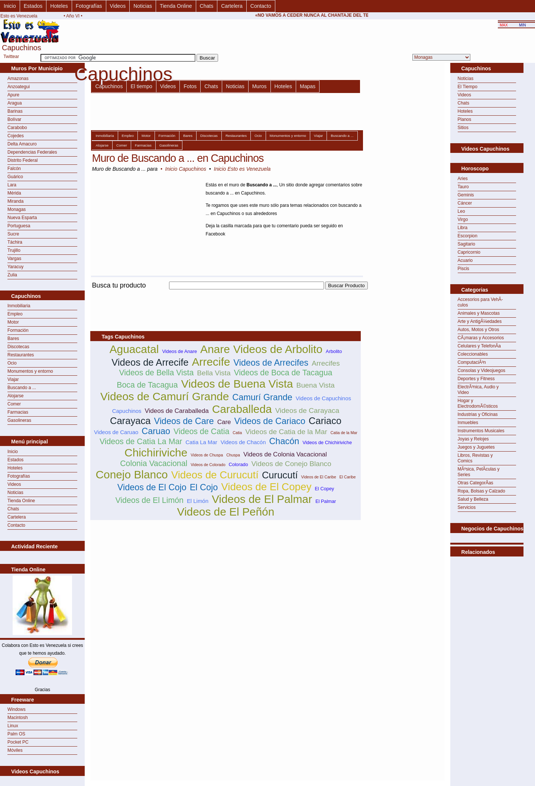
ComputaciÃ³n (472, 362)
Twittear (11, 56)
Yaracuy (15, 266)
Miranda (15, 201)
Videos (118, 6)
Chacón (284, 441)
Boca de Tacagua (147, 385)
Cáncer (465, 203)
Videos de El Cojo (152, 487)
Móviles (15, 750)
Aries (463, 178)
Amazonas (18, 78)
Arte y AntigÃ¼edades (480, 321)
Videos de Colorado (208, 464)
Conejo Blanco (131, 474)
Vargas (14, 258)
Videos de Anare (179, 351)
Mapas (307, 86)
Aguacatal (134, 349)
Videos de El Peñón (226, 512)
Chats (207, 6)
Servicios (467, 507)
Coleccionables (473, 354)
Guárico (15, 176)
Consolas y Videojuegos (482, 370)
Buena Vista (315, 385)
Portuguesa (18, 225)
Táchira (14, 242)
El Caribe (348, 477)
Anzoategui (18, 86)
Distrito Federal (22, 160)
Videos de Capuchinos (323, 398)
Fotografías (89, 6)
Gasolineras (19, 420)
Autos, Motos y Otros (478, 329)
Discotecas (18, 346)
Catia (237, 432)
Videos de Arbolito (277, 349)
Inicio (10, 6)
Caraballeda (242, 409)
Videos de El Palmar (262, 499)
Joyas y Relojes (473, 439)
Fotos (190, 86)
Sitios (463, 127)
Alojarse (15, 395)
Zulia (12, 274)
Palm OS (16, 734)
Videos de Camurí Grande (164, 396)
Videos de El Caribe (318, 477)
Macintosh (17, 717)
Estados (33, 6)
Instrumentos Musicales (481, 430)
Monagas (16, 209)
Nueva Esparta (22, 217)
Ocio (12, 363)
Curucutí (280, 475)
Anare (215, 349)
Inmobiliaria (18, 305)
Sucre (13, 234)
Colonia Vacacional (153, 463)
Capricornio (469, 252)
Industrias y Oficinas (478, 414)
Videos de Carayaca (307, 410)
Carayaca (130, 421)
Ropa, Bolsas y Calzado (481, 491)
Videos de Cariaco (269, 421)
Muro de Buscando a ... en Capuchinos (177, 158)
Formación (18, 330)
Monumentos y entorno (30, 371)
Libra (463, 227)
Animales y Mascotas (479, 313)
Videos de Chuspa (207, 455)
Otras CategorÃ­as (475, 482)
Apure (13, 94)
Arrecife (211, 362)
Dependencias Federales (32, 152)
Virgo (463, 219)
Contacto (260, 6)
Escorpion (467, 235)
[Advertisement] (225, 293)
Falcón (14, 168)
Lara (11, 184)
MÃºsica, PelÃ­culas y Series (479, 471)
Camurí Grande (262, 397)
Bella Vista (213, 373)
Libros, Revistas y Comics (475, 458)
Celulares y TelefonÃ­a (479, 346)
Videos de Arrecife (149, 362)
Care (224, 422)
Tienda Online (176, 6)
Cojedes (15, 135)
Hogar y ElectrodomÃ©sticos (478, 403)
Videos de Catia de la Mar (286, 432)
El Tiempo (467, 86)
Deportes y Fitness (476, 378)
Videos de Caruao (116, 432)
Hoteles (59, 6)
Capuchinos (109, 86)
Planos (464, 119)
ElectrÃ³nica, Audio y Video (478, 389)
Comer (14, 404)
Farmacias (17, 412)
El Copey (324, 488)
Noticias (142, 6)
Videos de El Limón (150, 500)
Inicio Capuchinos (186, 169)
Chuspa (233, 455)
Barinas (15, 111)
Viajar (13, 379)
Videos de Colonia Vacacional (285, 454)
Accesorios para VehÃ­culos (480, 302)
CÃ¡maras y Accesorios (481, 337)
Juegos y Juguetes (476, 447)
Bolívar (14, 119)
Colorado (238, 464)
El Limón (197, 501)
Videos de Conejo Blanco (291, 464)
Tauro (463, 186)
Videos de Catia (201, 431)
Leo (461, 211)
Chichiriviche (155, 452)
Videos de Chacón (243, 442)
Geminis (466, 195)
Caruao (156, 431)
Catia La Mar (201, 442)
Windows (16, 709)
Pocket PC (18, 742)
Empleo (15, 314)
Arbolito (334, 351)
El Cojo (204, 487)
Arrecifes (326, 363)
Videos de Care (184, 421)
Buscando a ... (21, 387)
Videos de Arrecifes (270, 363)
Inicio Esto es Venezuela (242, 169)
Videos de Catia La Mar (141, 441)
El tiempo (141, 86)
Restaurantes (20, 354)
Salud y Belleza (473, 499)
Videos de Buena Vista (237, 384)
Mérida (14, 193)
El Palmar (325, 501)
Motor (13, 322)
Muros (259, 86)
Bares (13, 338)
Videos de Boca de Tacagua (283, 372)
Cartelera (232, 6)
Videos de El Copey (266, 487)
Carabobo (17, 127)
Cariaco (325, 421)
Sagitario (466, 244)
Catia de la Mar (344, 432)
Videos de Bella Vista (156, 372)
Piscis (463, 268)
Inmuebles (468, 422)
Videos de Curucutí (215, 475)
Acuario (465, 260)
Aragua (14, 103)
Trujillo (13, 250)
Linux (12, 725)
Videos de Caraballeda (177, 410)
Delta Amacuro (22, 144)
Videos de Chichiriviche (327, 442)
